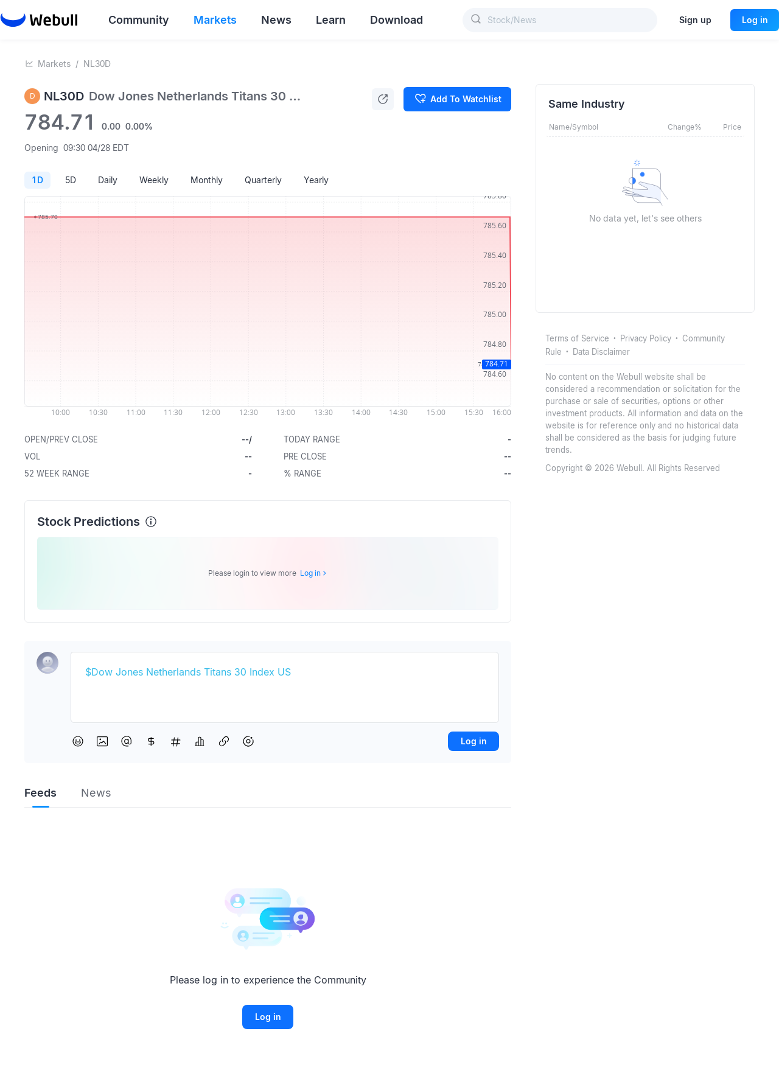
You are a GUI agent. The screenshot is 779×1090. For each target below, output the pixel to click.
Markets (54, 63)
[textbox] (284, 672)
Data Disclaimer (601, 352)
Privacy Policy (645, 338)
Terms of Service (577, 338)
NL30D (97, 63)
